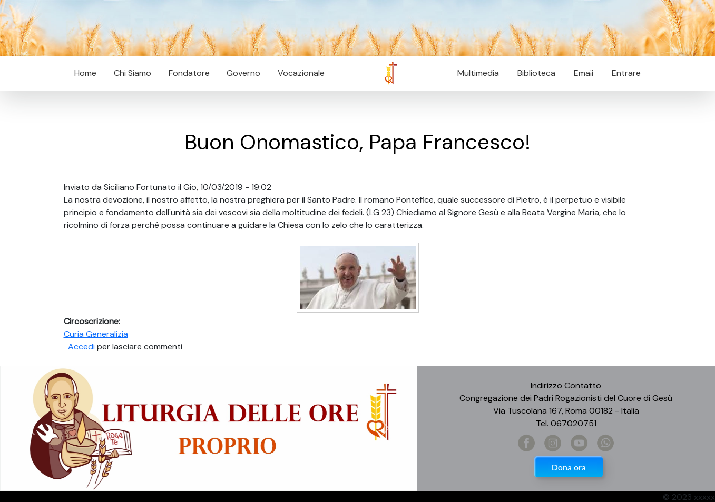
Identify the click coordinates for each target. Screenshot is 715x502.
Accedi (81, 346)
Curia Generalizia (96, 333)
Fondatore (189, 72)
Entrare (626, 72)
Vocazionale (301, 72)
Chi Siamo (132, 72)
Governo (243, 72)
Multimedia (478, 72)
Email (580, 72)
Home (85, 72)
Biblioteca (536, 72)
